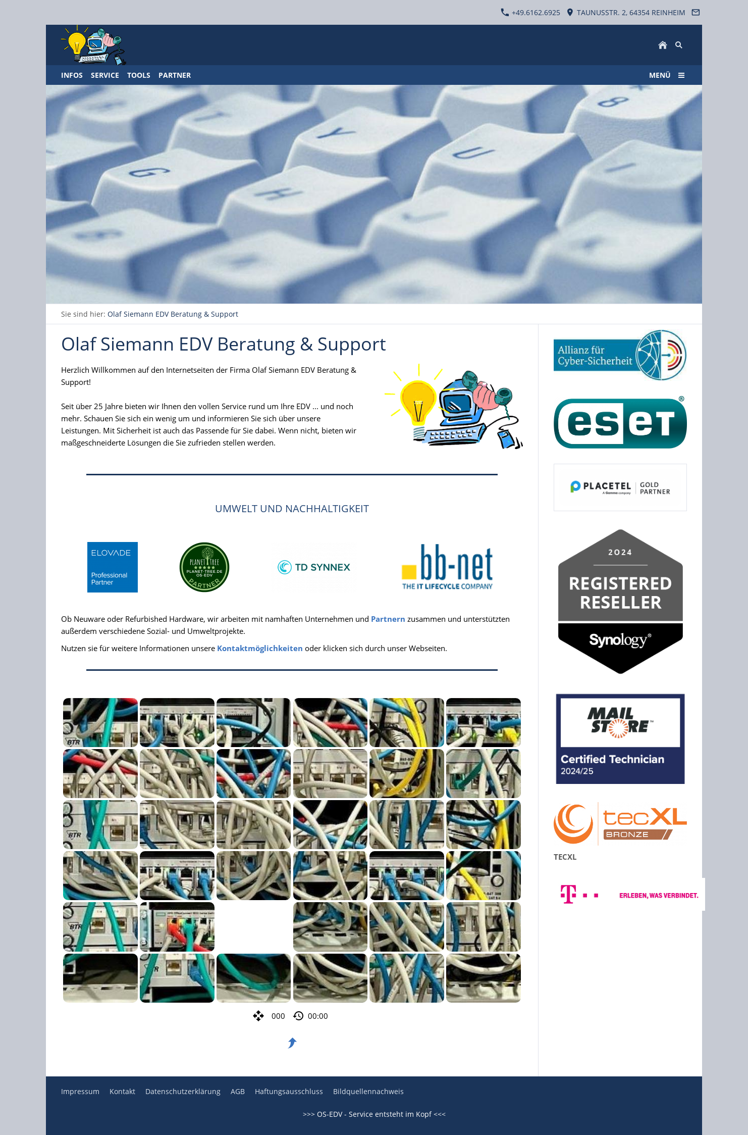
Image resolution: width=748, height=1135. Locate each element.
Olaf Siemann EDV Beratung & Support (173, 314)
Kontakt (122, 1091)
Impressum (80, 1091)
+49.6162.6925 (530, 12)
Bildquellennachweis (368, 1091)
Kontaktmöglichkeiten (260, 648)
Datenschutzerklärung (183, 1091)
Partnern (388, 619)
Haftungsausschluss (289, 1091)
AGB (238, 1091)
